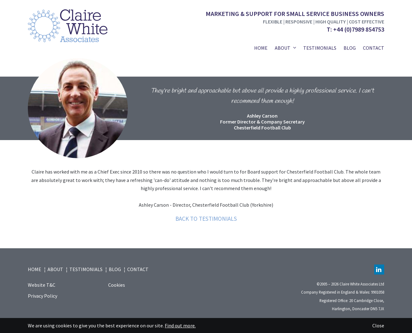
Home (261, 48)
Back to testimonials (206, 218)
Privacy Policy (42, 296)
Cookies (116, 285)
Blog (350, 48)
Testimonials (319, 48)
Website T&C (41, 285)
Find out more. (180, 325)
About (282, 48)
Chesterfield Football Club (262, 127)
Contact (373, 48)
